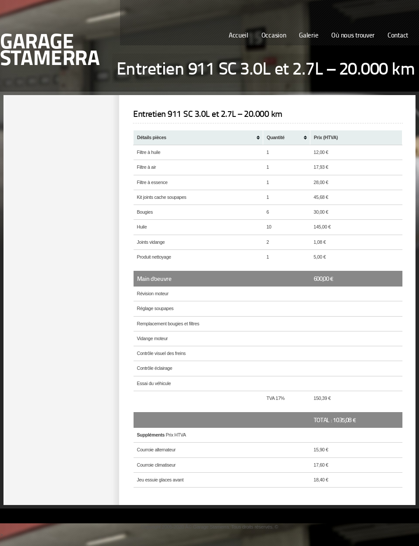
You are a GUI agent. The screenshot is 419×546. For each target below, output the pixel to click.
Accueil (238, 36)
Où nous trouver (352, 36)
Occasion (273, 36)
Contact (398, 36)
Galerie (308, 36)
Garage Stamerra (50, 51)
